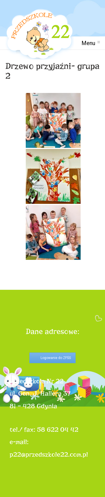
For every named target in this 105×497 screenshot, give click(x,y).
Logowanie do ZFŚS (56, 358)
